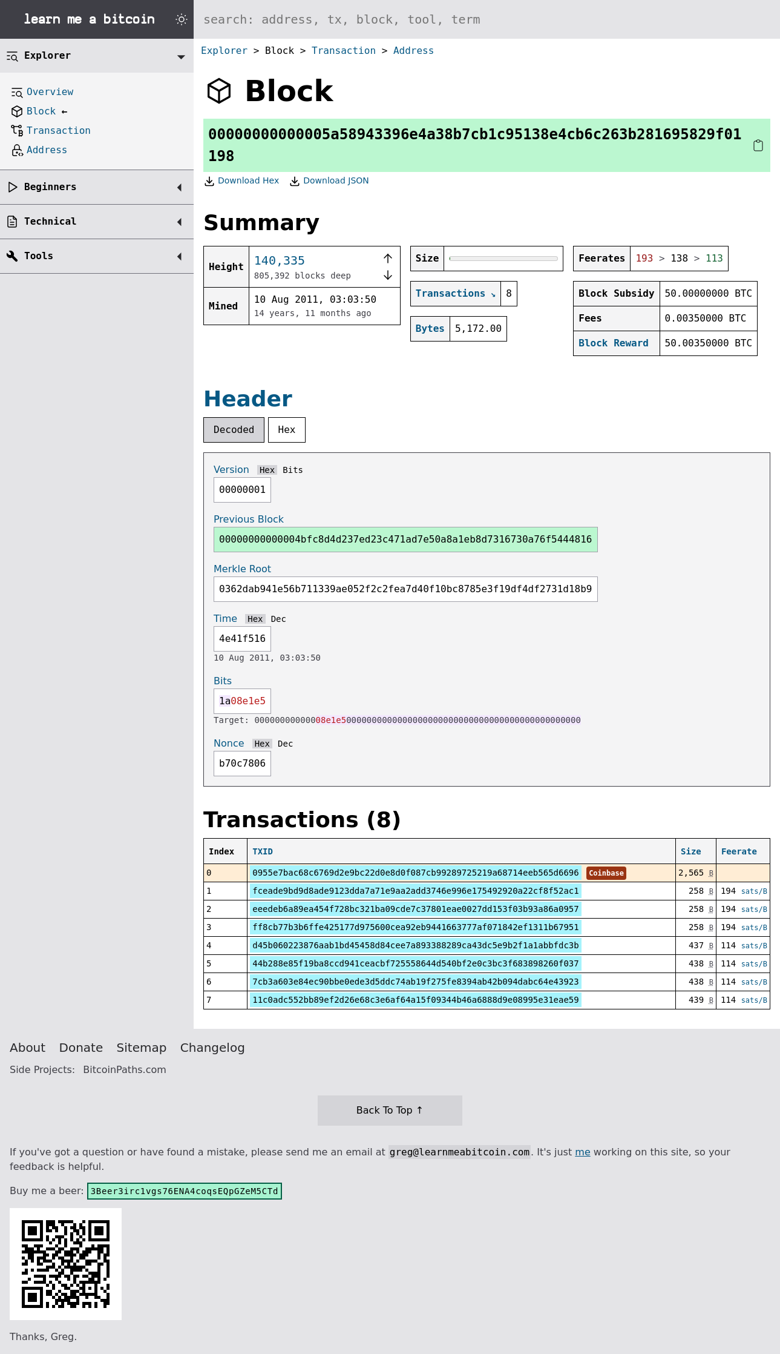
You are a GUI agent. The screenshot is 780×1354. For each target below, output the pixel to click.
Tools (38, 256)
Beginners (50, 187)
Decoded (234, 429)
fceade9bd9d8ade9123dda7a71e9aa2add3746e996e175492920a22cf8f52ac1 (415, 891)
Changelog (212, 1047)
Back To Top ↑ (390, 1110)
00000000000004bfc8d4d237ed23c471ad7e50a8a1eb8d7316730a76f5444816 (405, 539)
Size (691, 851)
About (27, 1047)
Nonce (229, 743)
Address (413, 50)
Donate (81, 1047)
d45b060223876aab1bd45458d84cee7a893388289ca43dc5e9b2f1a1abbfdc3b (415, 945)
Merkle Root (242, 569)
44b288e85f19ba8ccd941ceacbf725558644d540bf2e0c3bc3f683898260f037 (415, 963)
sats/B (754, 891)
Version (231, 469)
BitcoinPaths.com (124, 1069)
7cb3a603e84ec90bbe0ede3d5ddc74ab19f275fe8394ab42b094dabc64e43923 (415, 981)
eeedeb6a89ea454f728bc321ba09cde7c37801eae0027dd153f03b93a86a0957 (415, 909)
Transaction (344, 50)
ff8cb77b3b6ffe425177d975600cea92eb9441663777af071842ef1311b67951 (415, 927)
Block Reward (613, 343)
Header (247, 398)
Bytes (430, 328)
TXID (262, 851)
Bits (293, 470)
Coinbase (606, 873)
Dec (278, 619)
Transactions (451, 293)
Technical (50, 221)
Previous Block (249, 519)
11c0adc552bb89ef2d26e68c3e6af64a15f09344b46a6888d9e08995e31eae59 (415, 1000)
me (582, 1152)
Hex (287, 429)
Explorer (224, 50)
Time (225, 618)
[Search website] (487, 19)
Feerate (739, 851)
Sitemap (142, 1047)
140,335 (279, 260)
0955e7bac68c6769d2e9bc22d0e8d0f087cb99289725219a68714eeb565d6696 (415, 872)
